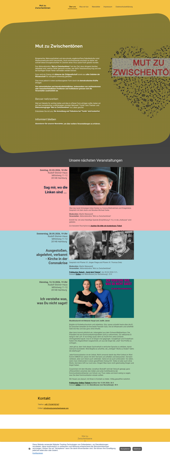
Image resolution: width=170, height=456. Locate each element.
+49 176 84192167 (51, 404)
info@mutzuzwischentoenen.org (56, 408)
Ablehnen (137, 449)
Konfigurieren (38, 453)
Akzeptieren (125, 449)
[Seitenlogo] (42, 6)
